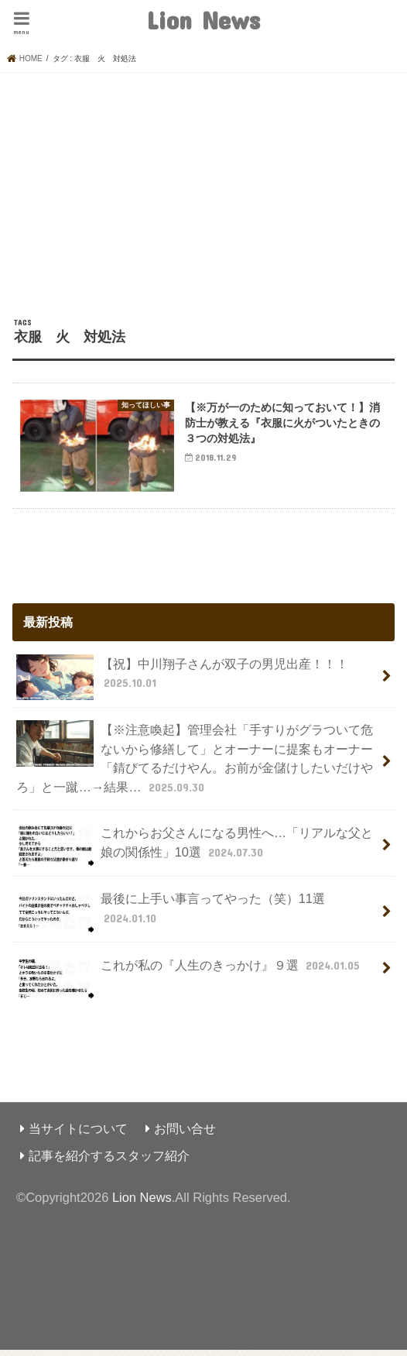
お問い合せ (185, 1134)
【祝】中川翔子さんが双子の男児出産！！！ (181, 683)
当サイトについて (78, 1134)
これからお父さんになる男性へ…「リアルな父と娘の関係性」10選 (194, 852)
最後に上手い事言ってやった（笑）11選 (170, 917)
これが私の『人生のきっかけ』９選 (189, 977)
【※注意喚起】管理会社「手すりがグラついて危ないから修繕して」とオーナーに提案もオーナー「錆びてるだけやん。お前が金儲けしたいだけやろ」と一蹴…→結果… (194, 763)
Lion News (203, 20)
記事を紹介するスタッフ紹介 (109, 1161)
